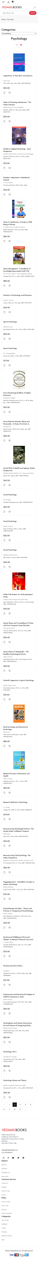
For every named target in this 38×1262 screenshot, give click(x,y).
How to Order (6, 1202)
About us (4, 1165)
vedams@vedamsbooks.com (10, 1150)
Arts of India (5, 1220)
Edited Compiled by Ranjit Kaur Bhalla (14, 1085)
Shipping (4, 1187)
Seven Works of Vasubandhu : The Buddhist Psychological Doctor (16, 653)
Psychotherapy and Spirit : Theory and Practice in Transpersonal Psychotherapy (18, 909)
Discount (4, 1209)
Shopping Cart (6, 1172)
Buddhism (4, 1224)
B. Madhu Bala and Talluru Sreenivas (14, 227)
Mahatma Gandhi (7, 1236)
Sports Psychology (10, 322)
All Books (4, 1169)
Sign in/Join (5, 1176)
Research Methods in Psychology (15, 802)
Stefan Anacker (7, 657)
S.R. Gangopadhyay (9, 353)
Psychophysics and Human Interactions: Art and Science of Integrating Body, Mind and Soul (17, 1025)
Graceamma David (9, 628)
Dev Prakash (7, 500)
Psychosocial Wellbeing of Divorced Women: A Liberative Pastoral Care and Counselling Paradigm (18, 939)
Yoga (3, 1240)
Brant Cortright (7, 914)
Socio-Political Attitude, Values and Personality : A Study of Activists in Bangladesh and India (16, 423)
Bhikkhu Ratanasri (8, 887)
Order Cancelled (7, 1213)
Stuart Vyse (6, 81)
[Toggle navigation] (34, 7)
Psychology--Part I (10, 1052)
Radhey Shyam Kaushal (10, 1028)
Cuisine (4, 1228)
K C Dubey (6, 807)
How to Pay (5, 1206)
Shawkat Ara (7, 427)
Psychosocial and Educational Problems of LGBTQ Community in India (18, 995)
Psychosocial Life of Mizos (12, 966)
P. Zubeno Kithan (8, 942)
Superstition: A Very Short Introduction (17, 76)
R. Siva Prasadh (7, 183)
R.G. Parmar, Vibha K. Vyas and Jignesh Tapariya (17, 274)
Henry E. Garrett (8, 300)
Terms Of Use (6, 1191)
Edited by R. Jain (8, 327)
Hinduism (4, 1232)
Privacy (4, 1195)
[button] (17, 45)
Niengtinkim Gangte (9, 398)
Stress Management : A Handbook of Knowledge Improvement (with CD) (17, 270)
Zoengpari (6, 971)
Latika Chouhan (7, 779)
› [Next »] (25, 1109)
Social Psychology (10, 495)
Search (32, 13)
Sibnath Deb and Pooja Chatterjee (13, 107)
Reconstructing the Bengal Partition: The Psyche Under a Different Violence (18, 830)
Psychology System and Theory (14, 1080)
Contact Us (5, 1183)
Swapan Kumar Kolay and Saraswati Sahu (15, 599)
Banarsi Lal (6, 732)
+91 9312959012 (7, 1152)
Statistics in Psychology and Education (17, 295)
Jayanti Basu (6, 834)
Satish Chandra (7, 999)
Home (3, 19)
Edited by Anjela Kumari (10, 555)
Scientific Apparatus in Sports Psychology (18, 680)
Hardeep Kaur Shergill (10, 1057)
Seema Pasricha (8, 526)
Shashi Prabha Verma (9, 685)
